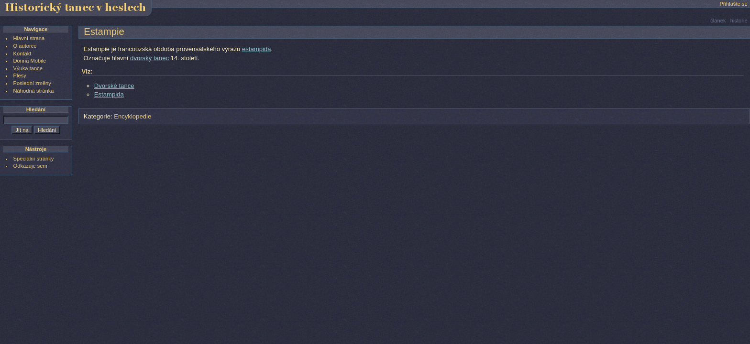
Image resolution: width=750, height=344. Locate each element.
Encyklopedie (132, 116)
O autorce (25, 46)
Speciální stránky (33, 158)
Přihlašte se (733, 4)
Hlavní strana (29, 38)
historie (739, 20)
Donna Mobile (29, 61)
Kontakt (22, 53)
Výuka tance (28, 68)
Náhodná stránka (33, 91)
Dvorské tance (114, 85)
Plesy (19, 75)
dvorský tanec (149, 58)
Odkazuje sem (30, 166)
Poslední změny (32, 83)
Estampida (109, 94)
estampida (256, 49)
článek (718, 20)
